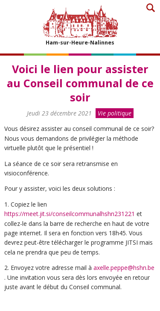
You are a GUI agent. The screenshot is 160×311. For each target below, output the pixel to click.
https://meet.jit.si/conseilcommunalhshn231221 (70, 214)
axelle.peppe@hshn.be (123, 268)
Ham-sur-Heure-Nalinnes (80, 25)
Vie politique (114, 113)
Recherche (150, 7)
